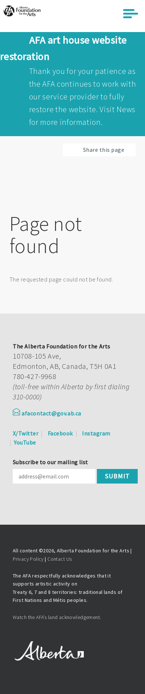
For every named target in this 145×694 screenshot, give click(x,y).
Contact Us (59, 559)
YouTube (25, 442)
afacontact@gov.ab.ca (47, 413)
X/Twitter (25, 433)
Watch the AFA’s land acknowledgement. (57, 617)
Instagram (96, 433)
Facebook (60, 433)
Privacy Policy (28, 559)
